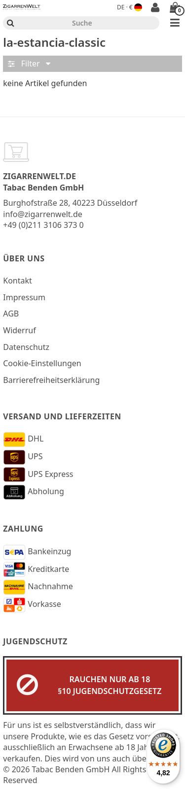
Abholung (33, 492)
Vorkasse (32, 605)
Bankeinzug (37, 552)
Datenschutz (26, 347)
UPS (22, 457)
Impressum (24, 297)
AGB (11, 313)
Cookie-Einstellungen (42, 363)
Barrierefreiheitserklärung (51, 380)
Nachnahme (38, 587)
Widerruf (19, 330)
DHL (23, 439)
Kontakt (17, 280)
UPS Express (38, 474)
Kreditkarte (36, 569)
